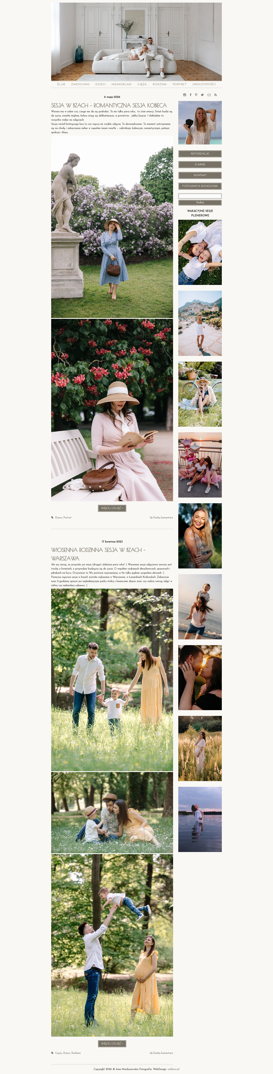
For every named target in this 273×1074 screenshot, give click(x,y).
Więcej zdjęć (113, 509)
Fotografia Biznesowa (200, 186)
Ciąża (142, 84)
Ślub (61, 84)
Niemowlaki (122, 84)
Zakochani (80, 84)
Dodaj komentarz (163, 517)
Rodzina (160, 84)
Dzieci (100, 84)
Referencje (200, 153)
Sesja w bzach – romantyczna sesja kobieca (110, 105)
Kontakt (200, 175)
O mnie (200, 164)
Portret (179, 84)
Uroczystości (204, 84)
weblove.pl (173, 1069)
